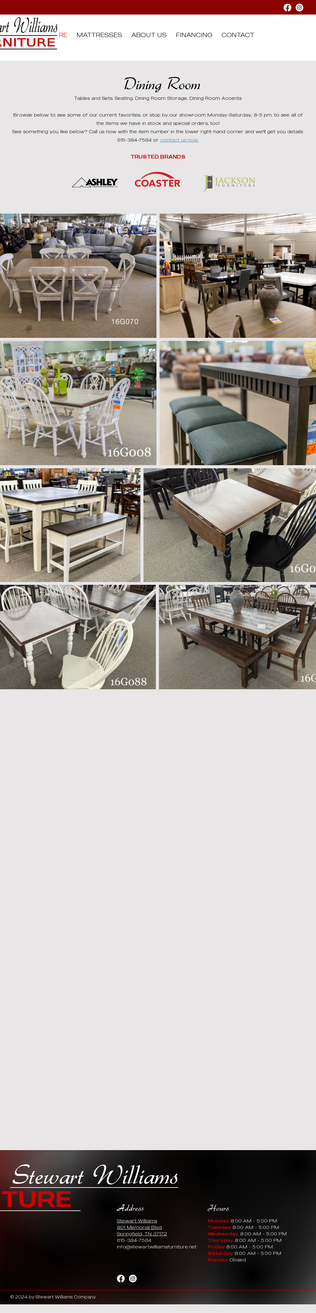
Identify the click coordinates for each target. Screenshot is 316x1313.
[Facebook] (287, 7)
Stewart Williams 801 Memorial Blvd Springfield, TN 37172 (142, 1227)
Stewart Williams (95, 1176)
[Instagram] (299, 7)
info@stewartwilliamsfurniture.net (157, 1246)
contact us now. (179, 139)
